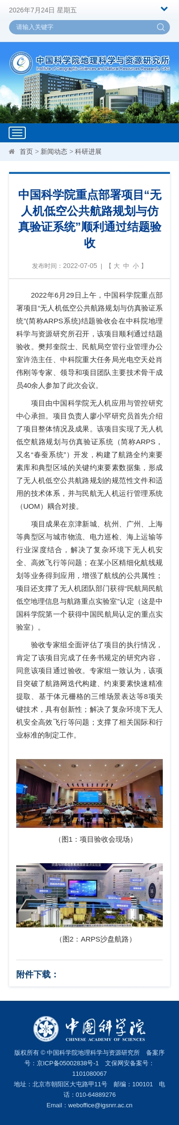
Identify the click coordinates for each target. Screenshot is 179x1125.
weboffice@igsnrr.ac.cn (100, 1105)
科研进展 (88, 151)
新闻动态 (54, 151)
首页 (26, 151)
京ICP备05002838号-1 (68, 1063)
